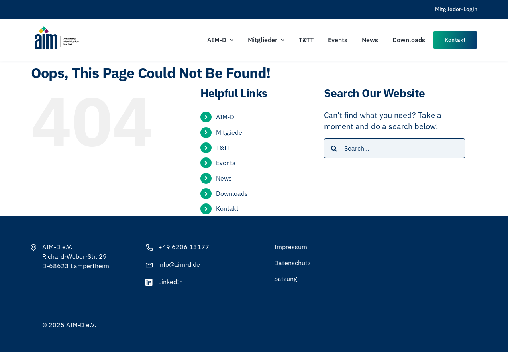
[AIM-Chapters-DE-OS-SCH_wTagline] (56, 29)
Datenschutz (292, 263)
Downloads (232, 193)
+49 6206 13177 (183, 247)
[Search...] (394, 148)
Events (225, 163)
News (224, 178)
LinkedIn (170, 282)
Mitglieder (230, 132)
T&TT (223, 147)
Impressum (290, 247)
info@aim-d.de (179, 264)
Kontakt (227, 208)
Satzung (285, 279)
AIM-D (225, 117)
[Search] (334, 148)
